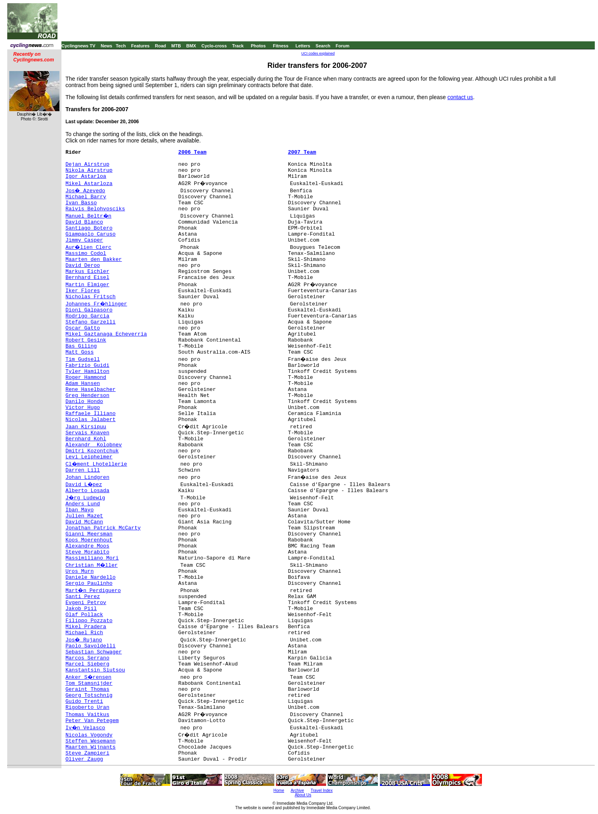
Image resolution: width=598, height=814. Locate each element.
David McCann (84, 522)
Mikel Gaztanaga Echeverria (106, 334)
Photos (258, 45)
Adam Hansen (82, 384)
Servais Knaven (87, 433)
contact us (460, 97)
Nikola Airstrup (88, 170)
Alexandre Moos (87, 546)
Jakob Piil (81, 609)
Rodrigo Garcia (87, 316)
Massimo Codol (85, 253)
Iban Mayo (79, 510)
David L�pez (83, 485)
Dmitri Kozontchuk (92, 451)
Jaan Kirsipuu (85, 427)
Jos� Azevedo (85, 191)
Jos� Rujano (83, 640)
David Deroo (82, 266)
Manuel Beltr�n (88, 216)
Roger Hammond (85, 377)
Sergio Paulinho (88, 583)
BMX (191, 45)
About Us (303, 795)
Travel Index (322, 790)
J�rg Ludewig (85, 498)
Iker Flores (82, 291)
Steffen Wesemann (90, 741)
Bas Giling (81, 346)
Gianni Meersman (88, 534)
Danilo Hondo (84, 402)
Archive (297, 790)
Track (238, 45)
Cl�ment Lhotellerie (96, 464)
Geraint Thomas (87, 689)
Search (323, 45)
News (106, 45)
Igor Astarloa (85, 176)
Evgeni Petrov (85, 603)
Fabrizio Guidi (87, 365)
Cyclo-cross (214, 45)
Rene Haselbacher (90, 390)
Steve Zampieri (87, 753)
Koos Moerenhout (88, 540)
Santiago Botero (88, 228)
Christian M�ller (91, 565)
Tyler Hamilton (87, 371)
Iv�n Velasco (85, 728)
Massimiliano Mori (92, 558)
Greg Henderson (87, 396)
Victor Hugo (82, 408)
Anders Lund (82, 504)
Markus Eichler (87, 272)
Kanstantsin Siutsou (95, 670)
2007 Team (302, 152)
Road (160, 45)
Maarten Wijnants (90, 747)
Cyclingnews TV (78, 45)
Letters (303, 45)
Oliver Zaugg (84, 759)
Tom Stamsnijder (88, 683)
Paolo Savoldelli (90, 646)
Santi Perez (82, 597)
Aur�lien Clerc (88, 247)
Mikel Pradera (85, 627)
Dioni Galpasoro (88, 310)
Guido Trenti (84, 701)
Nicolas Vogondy (88, 735)
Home (278, 790)
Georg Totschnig (88, 695)
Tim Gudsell (82, 359)
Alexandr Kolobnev (93, 445)
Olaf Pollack (84, 615)
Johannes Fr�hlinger (96, 304)
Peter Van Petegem (92, 721)
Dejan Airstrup (87, 164)
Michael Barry (85, 197)
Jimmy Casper (84, 240)
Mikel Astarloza (88, 184)
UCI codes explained (318, 53)
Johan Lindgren (87, 477)
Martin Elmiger (87, 285)
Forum (342, 45)
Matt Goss (79, 352)
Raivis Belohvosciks (95, 209)
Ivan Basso (81, 203)
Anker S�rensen (88, 677)
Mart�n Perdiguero (93, 591)
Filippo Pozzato (88, 621)
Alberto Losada (87, 491)
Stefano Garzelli (90, 322)
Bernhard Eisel (87, 278)
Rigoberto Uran (87, 707)
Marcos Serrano (87, 658)
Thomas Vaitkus (87, 715)
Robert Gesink (85, 340)
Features (140, 45)
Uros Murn (79, 571)
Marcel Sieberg (87, 664)
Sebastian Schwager (93, 652)
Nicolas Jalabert (90, 420)
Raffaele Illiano (90, 414)
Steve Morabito (87, 552)
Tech (121, 45)
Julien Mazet (84, 516)
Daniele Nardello (90, 577)
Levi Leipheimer (88, 457)
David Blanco (84, 222)
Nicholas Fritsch (90, 297)
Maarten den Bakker (93, 259)
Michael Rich (84, 633)
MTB (176, 45)
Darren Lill (82, 470)
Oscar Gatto (82, 328)
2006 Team (192, 152)
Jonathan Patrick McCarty (103, 528)
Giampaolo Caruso (90, 234)
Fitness (280, 45)
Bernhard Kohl (85, 439)
